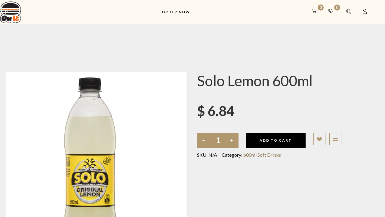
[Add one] (232, 140)
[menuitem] (176, 12)
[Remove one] (204, 140)
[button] (319, 139)
